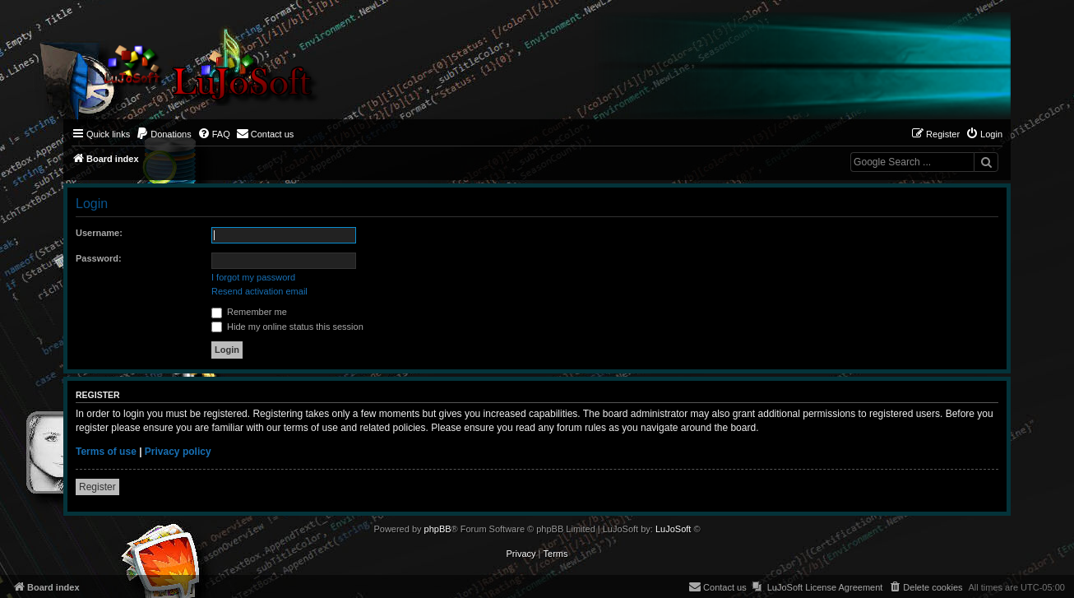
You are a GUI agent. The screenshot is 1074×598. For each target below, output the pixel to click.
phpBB (437, 529)
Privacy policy (178, 451)
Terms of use (106, 451)
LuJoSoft (673, 529)
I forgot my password (253, 277)
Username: (99, 233)
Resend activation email (259, 291)
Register (97, 487)
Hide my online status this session (287, 326)
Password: (99, 258)
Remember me (249, 312)
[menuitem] (164, 134)
